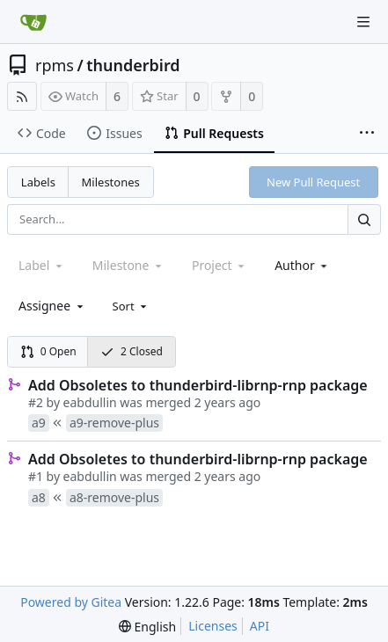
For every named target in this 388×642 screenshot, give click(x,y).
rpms (54, 65)
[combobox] (302, 265)
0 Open (48, 351)
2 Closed (131, 351)
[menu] (131, 306)
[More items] (367, 133)
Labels (38, 182)
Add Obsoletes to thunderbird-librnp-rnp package (198, 385)
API (259, 625)
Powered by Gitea (70, 602)
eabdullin (90, 402)
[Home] (33, 22)
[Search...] (364, 219)
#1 (35, 476)
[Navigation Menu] (363, 22)
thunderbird (132, 65)
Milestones (111, 182)
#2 (35, 402)
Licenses (213, 625)
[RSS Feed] (22, 96)
